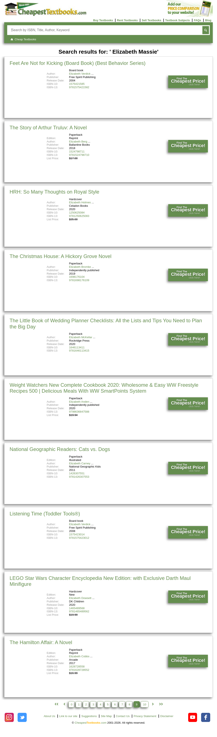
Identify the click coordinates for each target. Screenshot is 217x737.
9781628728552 (79, 669)
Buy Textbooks (103, 20)
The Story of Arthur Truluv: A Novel (48, 127)
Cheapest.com (90, 722)
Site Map (106, 716)
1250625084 (77, 212)
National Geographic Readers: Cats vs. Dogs (60, 449)
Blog (208, 20)
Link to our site (68, 716)
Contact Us (122, 716)
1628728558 (77, 666)
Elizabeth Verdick (79, 73)
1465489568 (77, 608)
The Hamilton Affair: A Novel (41, 642)
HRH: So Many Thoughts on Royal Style (54, 192)
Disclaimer (166, 716)
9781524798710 (79, 154)
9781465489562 (79, 611)
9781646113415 (79, 350)
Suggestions (89, 716)
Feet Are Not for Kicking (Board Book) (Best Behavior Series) (78, 63)
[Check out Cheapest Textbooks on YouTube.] (192, 717)
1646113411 (77, 347)
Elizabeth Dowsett (80, 598)
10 (144, 704)
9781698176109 (79, 280)
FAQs (197, 20)
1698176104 (77, 276)
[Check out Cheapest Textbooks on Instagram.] (9, 717)
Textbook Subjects (177, 20)
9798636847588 (79, 411)
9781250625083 (79, 216)
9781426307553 (79, 476)
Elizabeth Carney (79, 463)
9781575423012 (79, 537)
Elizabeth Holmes (80, 202)
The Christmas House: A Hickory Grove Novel (60, 256)
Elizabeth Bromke (80, 266)
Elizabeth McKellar (80, 337)
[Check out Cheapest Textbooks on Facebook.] (205, 717)
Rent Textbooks (127, 20)
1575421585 (77, 83)
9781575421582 (79, 87)
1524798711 (77, 151)
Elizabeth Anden (79, 401)
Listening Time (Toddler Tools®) (45, 513)
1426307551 (77, 473)
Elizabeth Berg (78, 141)
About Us (49, 716)
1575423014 (77, 534)
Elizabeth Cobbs (79, 656)
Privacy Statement (145, 716)
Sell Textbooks (151, 20)
